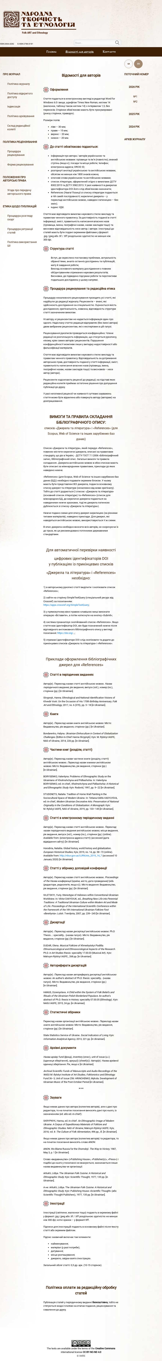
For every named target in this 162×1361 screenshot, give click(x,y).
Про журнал (11, 74)
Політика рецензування (20, 142)
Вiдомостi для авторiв (80, 52)
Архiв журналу (134, 139)
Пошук (119, 42)
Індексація (13, 106)
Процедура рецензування (16, 153)
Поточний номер (136, 74)
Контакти (109, 52)
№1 (135, 96)
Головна (51, 52)
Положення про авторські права (14, 179)
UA (128, 64)
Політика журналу (18, 84)
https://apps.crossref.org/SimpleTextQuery (66, 605)
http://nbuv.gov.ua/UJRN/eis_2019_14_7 (81, 855)
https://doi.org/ (65, 633)
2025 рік (134, 114)
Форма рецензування (20, 164)
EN (138, 64)
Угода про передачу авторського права (19, 192)
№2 (135, 101)
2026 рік (134, 87)
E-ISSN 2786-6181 (25, 44)
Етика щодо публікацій (19, 206)
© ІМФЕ (81, 1355)
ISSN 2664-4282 (7, 44)
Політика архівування (20, 116)
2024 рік (134, 126)
